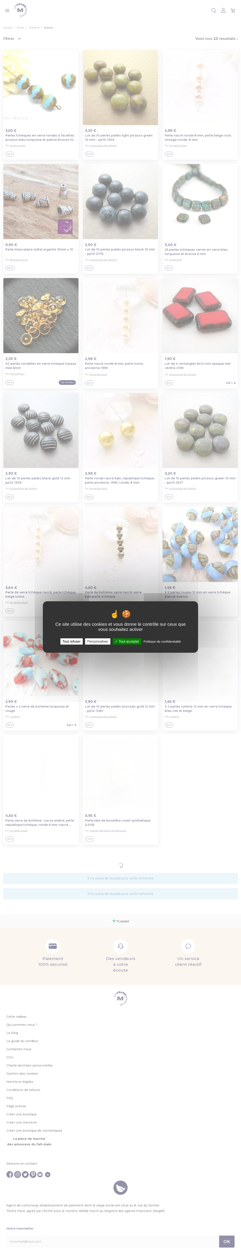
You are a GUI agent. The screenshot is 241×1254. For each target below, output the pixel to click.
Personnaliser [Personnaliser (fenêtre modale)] (97, 641)
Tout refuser (71, 641)
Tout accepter (127, 641)
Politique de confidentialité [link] (162, 641)
